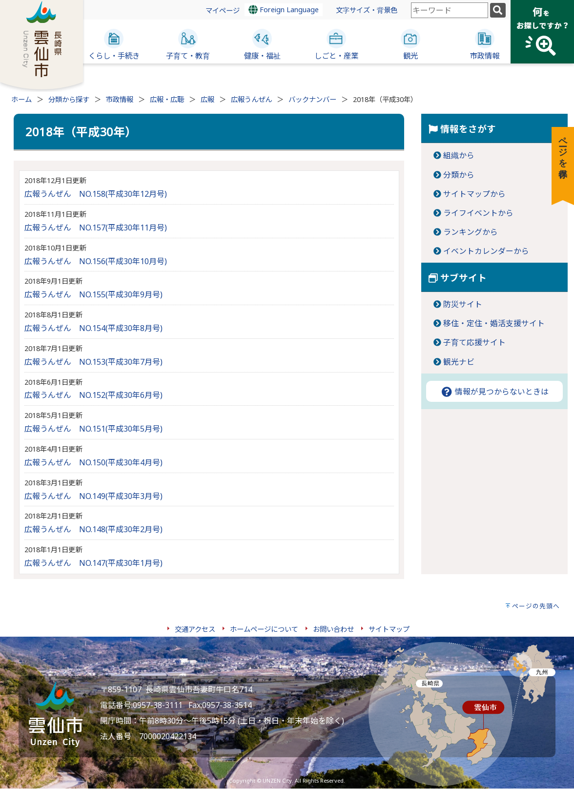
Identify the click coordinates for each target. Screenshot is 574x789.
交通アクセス (195, 629)
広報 (207, 99)
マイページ (222, 10)
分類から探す (68, 99)
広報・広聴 (167, 99)
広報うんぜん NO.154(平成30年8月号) (93, 328)
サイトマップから (474, 193)
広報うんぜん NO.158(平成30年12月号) (95, 193)
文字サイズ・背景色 (366, 10)
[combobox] (449, 10)
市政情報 (119, 99)
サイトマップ (389, 629)
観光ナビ (458, 361)
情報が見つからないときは (494, 391)
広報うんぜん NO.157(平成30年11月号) (95, 227)
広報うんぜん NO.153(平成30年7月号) (93, 361)
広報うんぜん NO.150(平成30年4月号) (93, 462)
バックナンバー (312, 99)
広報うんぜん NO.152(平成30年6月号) (93, 395)
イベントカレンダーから (486, 251)
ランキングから (470, 232)
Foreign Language (283, 9)
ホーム (21, 99)
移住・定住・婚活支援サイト (494, 323)
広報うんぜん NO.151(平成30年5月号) (93, 428)
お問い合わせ (333, 629)
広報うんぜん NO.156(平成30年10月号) (95, 261)
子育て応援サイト (474, 342)
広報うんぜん (251, 99)
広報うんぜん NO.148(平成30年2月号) (93, 529)
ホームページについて (264, 629)
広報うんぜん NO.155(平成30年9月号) (93, 294)
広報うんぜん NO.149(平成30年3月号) (93, 496)
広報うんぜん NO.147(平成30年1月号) (93, 563)
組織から (458, 155)
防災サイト (462, 304)
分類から (458, 174)
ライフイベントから (478, 213)
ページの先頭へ (536, 606)
